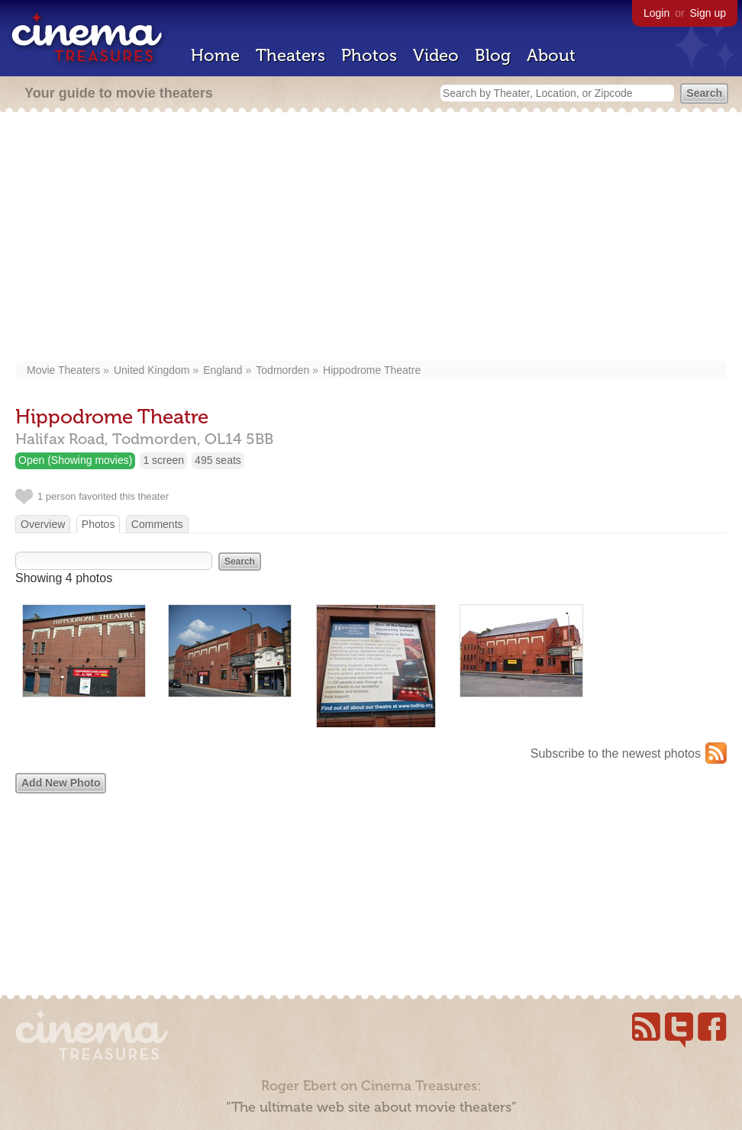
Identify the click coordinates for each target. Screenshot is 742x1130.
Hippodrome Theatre (372, 370)
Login (656, 13)
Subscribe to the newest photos (616, 753)
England (222, 370)
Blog (493, 55)
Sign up (708, 13)
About (551, 55)
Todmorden (282, 370)
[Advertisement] (371, 238)
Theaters (290, 55)
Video (436, 55)
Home (215, 55)
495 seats (218, 460)
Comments (157, 524)
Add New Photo (60, 783)
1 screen (163, 460)
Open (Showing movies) (75, 460)
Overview (43, 524)
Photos (369, 55)
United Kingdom (152, 370)
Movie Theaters (63, 370)
